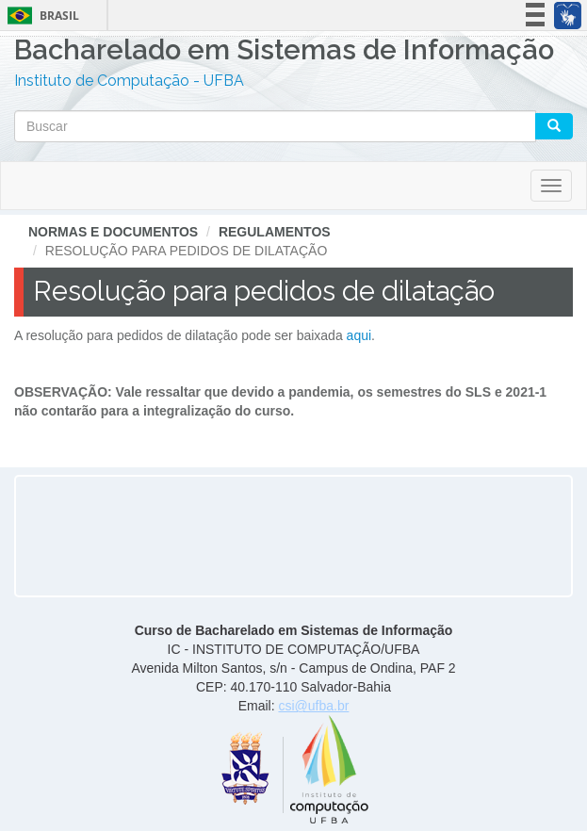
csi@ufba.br (313, 705)
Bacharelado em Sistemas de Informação (284, 52)
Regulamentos (275, 231)
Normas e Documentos (113, 231)
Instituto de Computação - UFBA (129, 81)
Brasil (40, 16)
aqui (359, 335)
